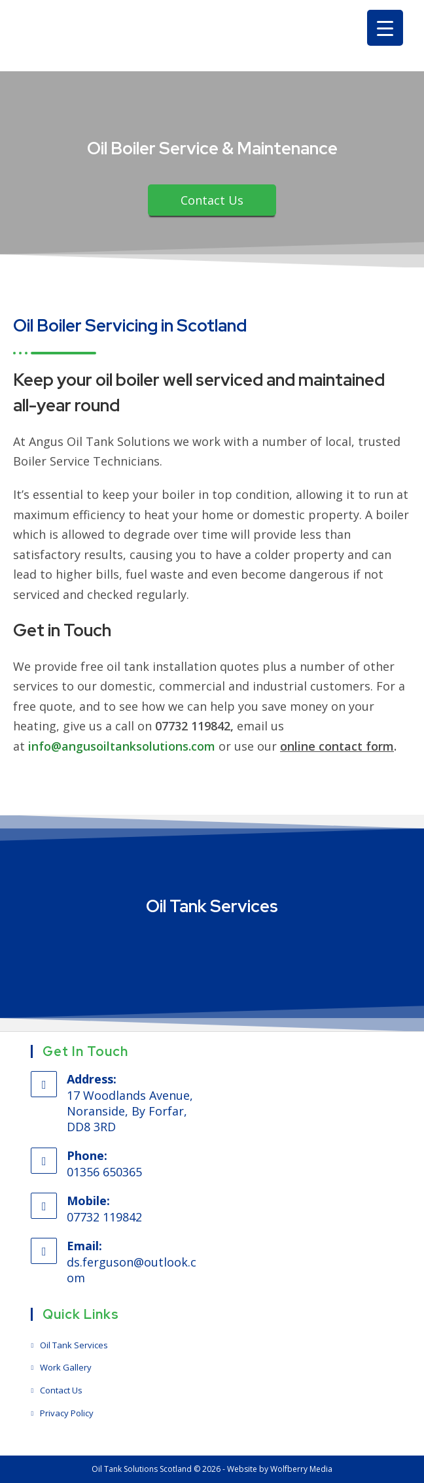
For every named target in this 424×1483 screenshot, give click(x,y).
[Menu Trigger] (385, 28)
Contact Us (61, 1390)
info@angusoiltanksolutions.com (121, 746)
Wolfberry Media (301, 1468)
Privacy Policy (67, 1413)
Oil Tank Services (74, 1345)
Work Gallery (66, 1367)
